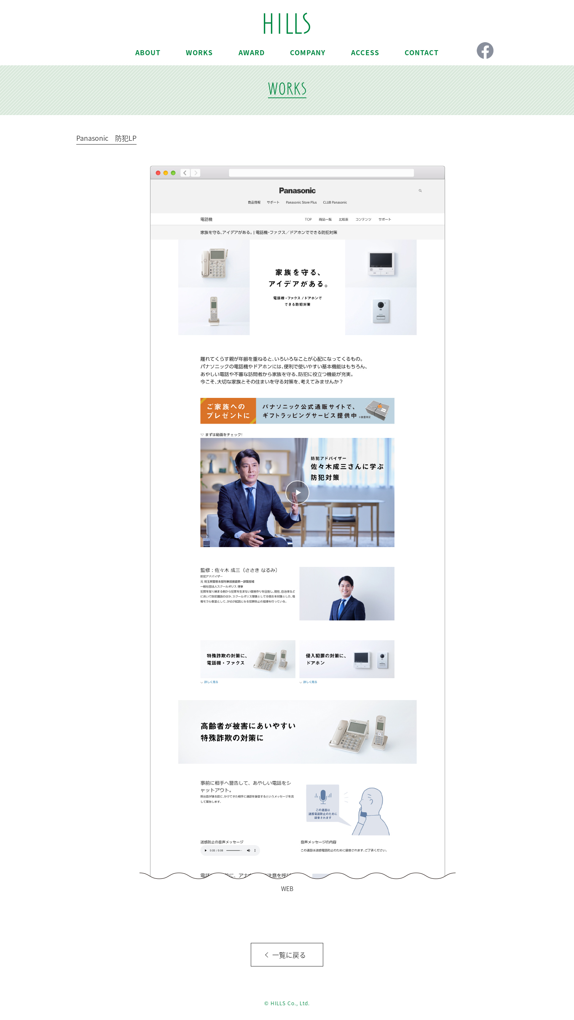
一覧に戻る (289, 955)
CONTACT (422, 52)
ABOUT (148, 52)
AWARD (252, 52)
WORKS (199, 52)
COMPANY (307, 52)
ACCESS (365, 52)
